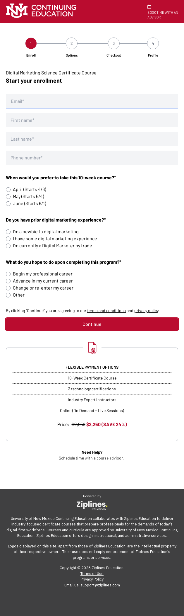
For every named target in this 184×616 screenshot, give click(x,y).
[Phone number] (92, 158)
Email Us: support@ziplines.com (92, 585)
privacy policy (146, 310)
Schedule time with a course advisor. (91, 457)
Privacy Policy (92, 579)
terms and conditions (106, 310)
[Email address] (92, 101)
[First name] (92, 120)
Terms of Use (92, 573)
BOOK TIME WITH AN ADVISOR (162, 12)
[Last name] (92, 139)
